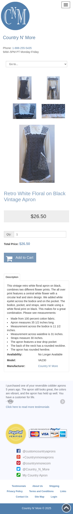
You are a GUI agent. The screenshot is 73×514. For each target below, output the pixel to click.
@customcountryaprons (39, 451)
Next (62, 402)
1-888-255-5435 (22, 48)
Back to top (66, 508)
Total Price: (17, 244)
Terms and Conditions (41, 491)
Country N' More (48, 366)
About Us (37, 486)
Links (63, 491)
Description (12, 277)
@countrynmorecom (37, 463)
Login (54, 496)
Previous (11, 402)
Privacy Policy (15, 491)
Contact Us (22, 496)
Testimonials (19, 486)
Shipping (54, 486)
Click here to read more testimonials (27, 406)
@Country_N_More (36, 469)
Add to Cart (24, 258)
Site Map (39, 496)
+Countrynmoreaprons (38, 457)
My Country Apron (35, 475)
